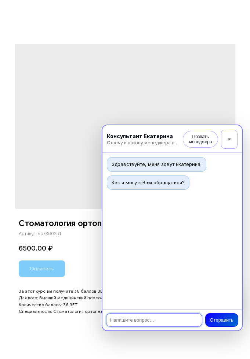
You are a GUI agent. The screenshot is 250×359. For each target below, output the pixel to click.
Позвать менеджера (200, 139)
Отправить (221, 320)
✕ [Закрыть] (229, 139)
